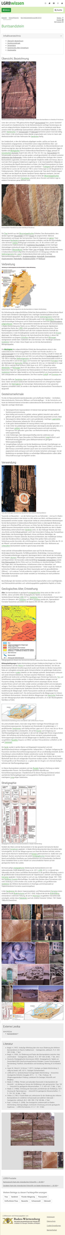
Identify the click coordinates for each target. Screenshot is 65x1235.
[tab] (32, 36)
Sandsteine (35, 136)
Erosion (58, 333)
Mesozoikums (17, 250)
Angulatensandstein (29, 256)
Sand (24, 361)
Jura (34, 250)
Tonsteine (55, 374)
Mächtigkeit (8, 349)
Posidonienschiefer (29, 259)
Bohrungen (52, 337)
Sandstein (28, 530)
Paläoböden (23, 898)
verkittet (17, 428)
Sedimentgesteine (8, 254)
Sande (6, 747)
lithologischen (15, 151)
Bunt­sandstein (40, 123)
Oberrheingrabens (56, 321)
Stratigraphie (11, 50)
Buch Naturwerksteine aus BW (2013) (31, 18)
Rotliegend (46, 167)
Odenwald (34, 132)
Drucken (59, 20)
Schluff (45, 374)
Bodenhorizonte (19, 893)
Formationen (25, 178)
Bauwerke (24, 1201)
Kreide (42, 250)
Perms (20, 666)
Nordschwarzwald (52, 356)
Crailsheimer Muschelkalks (36, 245)
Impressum (51, 1217)
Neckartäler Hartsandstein (47, 560)
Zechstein (15, 153)
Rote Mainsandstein (8, 562)
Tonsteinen (8, 742)
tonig (47, 437)
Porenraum (36, 896)
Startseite (4, 18)
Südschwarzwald (7, 354)
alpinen (51, 238)
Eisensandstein (50, 256)
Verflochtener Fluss (11, 1201)
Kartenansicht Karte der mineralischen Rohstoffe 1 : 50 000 (23, 1182)
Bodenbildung (54, 893)
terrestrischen (6, 153)
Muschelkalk (18, 236)
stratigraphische (18, 868)
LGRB (21, 328)
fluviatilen (14, 740)
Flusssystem (42, 1197)
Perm (49, 151)
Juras (19, 254)
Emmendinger (9, 356)
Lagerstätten (56, 419)
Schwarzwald (23, 132)
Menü (6, 10)
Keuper (31, 236)
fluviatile (36, 768)
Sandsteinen (6, 372)
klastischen (19, 363)
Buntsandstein (12, 1034)
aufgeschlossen (7, 324)
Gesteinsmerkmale (13, 43)
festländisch (15, 240)
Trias (58, 148)
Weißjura (42, 259)
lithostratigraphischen (51, 176)
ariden (18, 672)
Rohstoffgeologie (14, 18)
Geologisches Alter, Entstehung (17, 48)
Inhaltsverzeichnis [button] (12, 36)
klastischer (51, 695)
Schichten (24, 337)
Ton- (58, 677)
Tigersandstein (52, 153)
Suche (58, 10)
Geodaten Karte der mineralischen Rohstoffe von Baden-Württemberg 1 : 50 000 (30, 1186)
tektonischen (49, 319)
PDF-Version (58, 22)
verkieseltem (6, 546)
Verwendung (11, 45)
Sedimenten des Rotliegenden (12, 157)
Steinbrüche (6, 368)
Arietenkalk (40, 256)
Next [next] (61, 1160)
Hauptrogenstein (7, 259)
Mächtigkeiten (16, 384)
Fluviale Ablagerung (28, 1197)
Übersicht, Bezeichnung (15, 41)
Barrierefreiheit (52, 1230)
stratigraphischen (34, 593)
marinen (15, 243)
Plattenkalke (18, 259)
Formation (54, 361)
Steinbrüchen (11, 132)
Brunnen (13, 558)
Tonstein (14, 879)
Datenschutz (51, 1221)
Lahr (3, 356)
